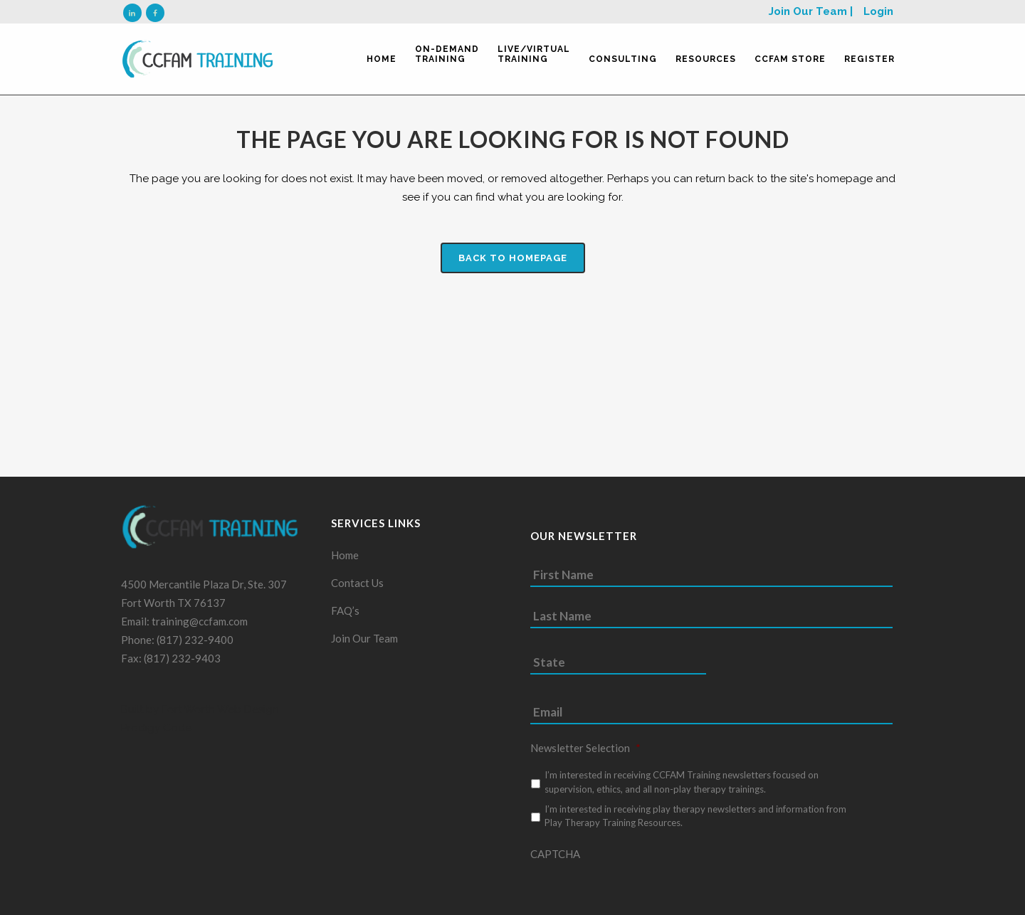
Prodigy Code (156, 733)
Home (345, 560)
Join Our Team (364, 644)
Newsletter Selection (585, 753)
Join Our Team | (811, 11)
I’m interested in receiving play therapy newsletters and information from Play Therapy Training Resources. (695, 822)
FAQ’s (345, 616)
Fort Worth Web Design (219, 715)
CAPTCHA (555, 859)
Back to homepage (512, 258)
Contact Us (357, 588)
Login (878, 11)
